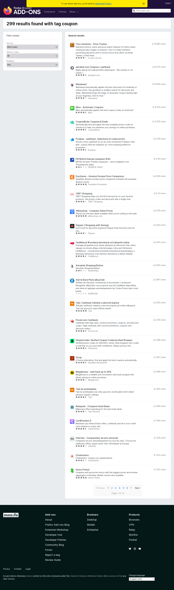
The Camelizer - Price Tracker (91, 44)
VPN (131, 524)
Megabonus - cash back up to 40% (93, 372)
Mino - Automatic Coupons (89, 107)
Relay (132, 529)
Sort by (10, 43)
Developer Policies (55, 539)
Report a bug (52, 554)
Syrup (79, 357)
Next (137, 488)
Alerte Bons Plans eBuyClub (90, 280)
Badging (10, 61)
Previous (100, 488)
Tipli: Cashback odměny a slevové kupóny (97, 303)
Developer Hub (53, 534)
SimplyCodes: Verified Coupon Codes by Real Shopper (104, 340)
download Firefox (103, 3)
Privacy (6, 569)
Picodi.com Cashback (87, 320)
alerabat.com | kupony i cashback (93, 67)
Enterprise (92, 529)
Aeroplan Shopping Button (89, 265)
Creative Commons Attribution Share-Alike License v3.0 (95, 576)
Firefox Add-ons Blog (57, 524)
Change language (137, 575)
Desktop (92, 519)
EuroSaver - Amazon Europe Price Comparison (100, 176)
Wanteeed (81, 84)
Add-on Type (13, 52)
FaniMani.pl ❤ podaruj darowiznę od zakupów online (102, 242)
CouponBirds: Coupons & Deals (92, 121)
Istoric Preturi (83, 469)
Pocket (133, 539)
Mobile (91, 524)
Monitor (133, 534)
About (48, 519)
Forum (48, 549)
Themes (62, 11)
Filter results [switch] (13, 35)
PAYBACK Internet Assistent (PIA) (93, 159)
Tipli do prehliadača (86, 389)
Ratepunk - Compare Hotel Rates (93, 406)
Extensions (49, 11)
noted (28, 576)
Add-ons (50, 514)
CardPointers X (83, 420)
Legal (28, 569)
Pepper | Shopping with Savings (92, 225)
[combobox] (151, 11)
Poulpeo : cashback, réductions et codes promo (100, 139)
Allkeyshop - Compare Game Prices (94, 211)
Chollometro (82, 455)
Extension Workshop (56, 529)
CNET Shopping (84, 193)
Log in (168, 3)
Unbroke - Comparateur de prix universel (97, 438)
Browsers (134, 519)
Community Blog (54, 544)
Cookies (17, 569)
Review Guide (53, 559)
